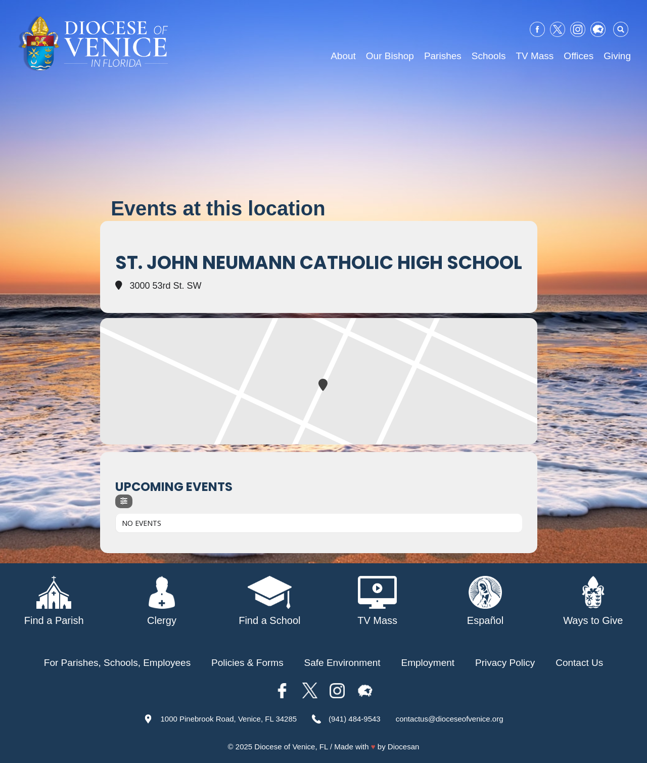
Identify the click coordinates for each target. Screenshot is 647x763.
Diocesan (404, 746)
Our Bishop (390, 56)
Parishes (442, 56)
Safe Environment (342, 662)
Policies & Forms (247, 662)
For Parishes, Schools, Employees (117, 662)
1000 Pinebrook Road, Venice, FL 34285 (228, 718)
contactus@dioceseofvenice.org (449, 718)
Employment (428, 662)
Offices (578, 56)
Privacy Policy (505, 662)
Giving (617, 56)
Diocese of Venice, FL (291, 746)
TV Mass (534, 56)
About (343, 56)
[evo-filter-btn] (123, 501)
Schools (489, 56)
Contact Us (579, 662)
